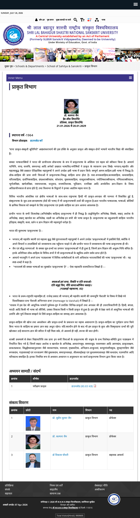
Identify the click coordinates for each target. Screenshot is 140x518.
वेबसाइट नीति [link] (101, 485)
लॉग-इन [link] (42, 19)
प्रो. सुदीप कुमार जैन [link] (61, 418)
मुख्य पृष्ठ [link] (9, 66)
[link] (75, 19)
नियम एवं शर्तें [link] (56, 485)
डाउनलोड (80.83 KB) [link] (83, 386)
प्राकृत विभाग (24, 86)
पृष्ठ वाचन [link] (50, 19)
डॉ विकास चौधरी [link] (60, 455)
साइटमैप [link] (54, 489)
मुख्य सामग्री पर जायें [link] (63, 19)
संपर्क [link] (7, 489)
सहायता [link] (8, 493)
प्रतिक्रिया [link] (9, 485)
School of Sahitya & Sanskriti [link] (64, 66)
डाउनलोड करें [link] (36, 140)
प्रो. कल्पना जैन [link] (59, 436)
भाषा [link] (103, 19)
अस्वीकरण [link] (100, 489)
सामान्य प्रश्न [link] (55, 493)
